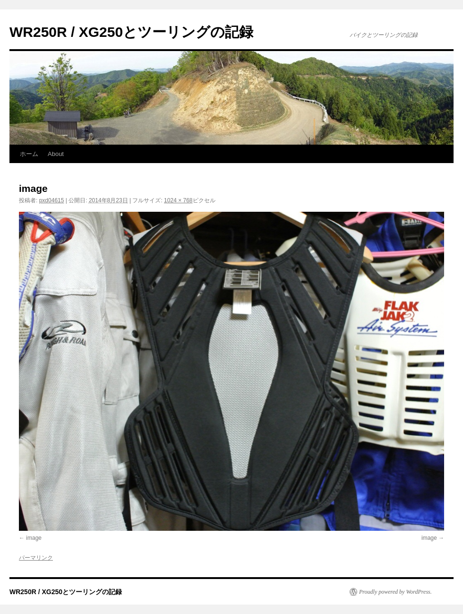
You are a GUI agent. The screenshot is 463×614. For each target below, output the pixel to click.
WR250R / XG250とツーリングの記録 (131, 32)
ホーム (29, 153)
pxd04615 (51, 200)
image (34, 538)
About (56, 153)
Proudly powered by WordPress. (395, 591)
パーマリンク (36, 557)
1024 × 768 (178, 200)
